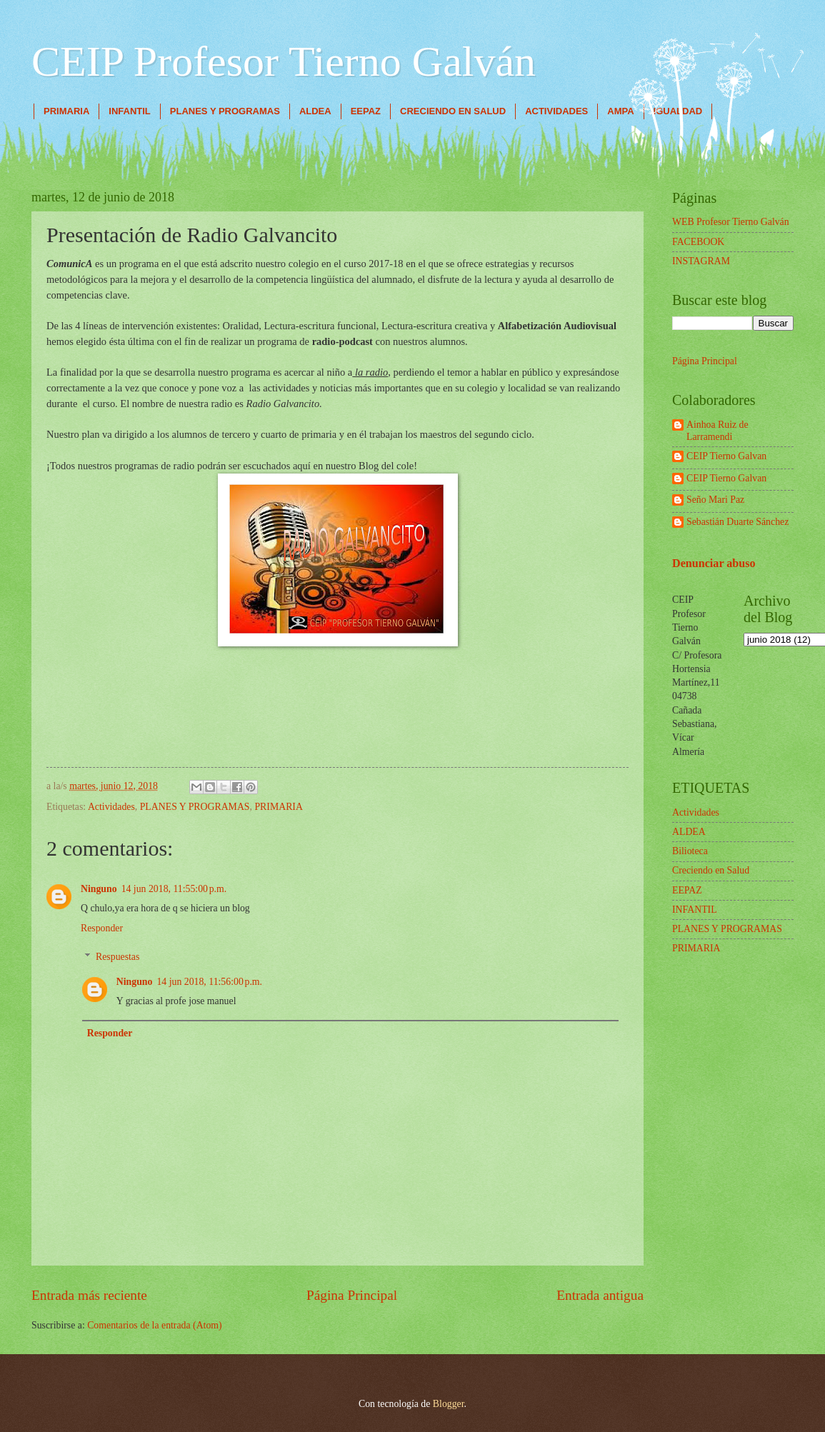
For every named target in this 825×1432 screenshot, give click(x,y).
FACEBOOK (698, 241)
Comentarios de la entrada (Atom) (154, 1325)
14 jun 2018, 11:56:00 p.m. (209, 981)
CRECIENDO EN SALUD (453, 111)
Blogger (448, 1403)
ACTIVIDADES (556, 111)
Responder (102, 928)
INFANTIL (130, 111)
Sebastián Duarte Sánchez (737, 521)
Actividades (111, 806)
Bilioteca (690, 851)
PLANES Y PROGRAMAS (225, 111)
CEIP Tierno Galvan (726, 456)
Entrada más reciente (89, 1295)
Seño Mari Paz (715, 499)
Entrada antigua (600, 1295)
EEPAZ (366, 111)
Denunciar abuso (714, 563)
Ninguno (99, 888)
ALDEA (315, 111)
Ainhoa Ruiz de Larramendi (717, 430)
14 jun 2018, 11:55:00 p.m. (174, 888)
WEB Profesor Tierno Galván (730, 221)
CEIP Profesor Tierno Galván (283, 61)
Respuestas (117, 956)
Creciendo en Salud (710, 870)
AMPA (620, 111)
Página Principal (351, 1295)
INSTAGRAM (701, 261)
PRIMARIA (66, 111)
